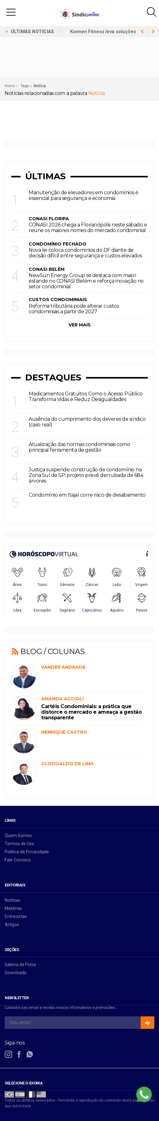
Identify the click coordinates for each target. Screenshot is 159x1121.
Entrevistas (16, 916)
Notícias (12, 900)
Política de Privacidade (27, 851)
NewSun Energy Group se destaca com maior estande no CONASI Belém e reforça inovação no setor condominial (86, 281)
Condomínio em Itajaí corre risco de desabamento (87, 495)
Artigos (12, 924)
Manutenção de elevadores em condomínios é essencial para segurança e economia (83, 195)
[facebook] (19, 1054)
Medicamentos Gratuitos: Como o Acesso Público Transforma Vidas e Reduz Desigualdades (86, 396)
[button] (11, 12)
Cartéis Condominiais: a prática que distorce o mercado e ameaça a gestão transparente (91, 712)
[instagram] (8, 1054)
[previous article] (153, 31)
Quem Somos (18, 835)
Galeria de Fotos (20, 964)
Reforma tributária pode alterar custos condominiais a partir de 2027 (74, 309)
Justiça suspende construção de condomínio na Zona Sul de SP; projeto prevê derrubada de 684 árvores (86, 475)
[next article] (142, 31)
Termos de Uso (19, 843)
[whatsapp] (29, 1054)
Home (10, 86)
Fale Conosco (18, 859)
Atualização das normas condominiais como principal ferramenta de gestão (79, 447)
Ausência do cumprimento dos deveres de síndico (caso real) (87, 422)
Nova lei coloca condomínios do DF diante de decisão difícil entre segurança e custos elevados (85, 253)
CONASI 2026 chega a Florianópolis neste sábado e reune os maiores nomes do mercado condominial (88, 227)
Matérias (13, 908)
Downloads (15, 972)
